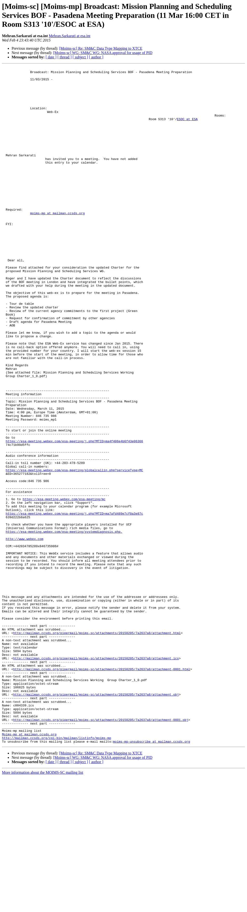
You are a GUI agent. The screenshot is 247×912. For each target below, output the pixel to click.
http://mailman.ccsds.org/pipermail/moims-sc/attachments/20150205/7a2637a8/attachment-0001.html (101, 790)
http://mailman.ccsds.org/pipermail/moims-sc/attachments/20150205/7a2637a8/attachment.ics (96, 777)
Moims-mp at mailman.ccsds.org (29, 868)
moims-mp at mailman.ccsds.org (57, 243)
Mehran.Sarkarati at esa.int (69, 36)
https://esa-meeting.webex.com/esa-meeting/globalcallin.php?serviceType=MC (74, 551)
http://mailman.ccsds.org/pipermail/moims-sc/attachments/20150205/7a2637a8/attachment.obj (96, 820)
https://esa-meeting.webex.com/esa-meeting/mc (64, 586)
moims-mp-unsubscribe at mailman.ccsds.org (151, 877)
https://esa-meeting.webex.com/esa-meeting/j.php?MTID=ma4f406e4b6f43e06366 (74, 516)
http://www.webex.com (24, 633)
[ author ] (96, 57)
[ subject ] (80, 57)
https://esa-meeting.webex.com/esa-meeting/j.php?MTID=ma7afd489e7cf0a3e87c (74, 603)
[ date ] (51, 57)
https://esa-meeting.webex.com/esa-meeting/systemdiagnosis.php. (64, 625)
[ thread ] (64, 57)
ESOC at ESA (187, 130)
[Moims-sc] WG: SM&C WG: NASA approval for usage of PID (102, 53)
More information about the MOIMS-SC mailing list (42, 908)
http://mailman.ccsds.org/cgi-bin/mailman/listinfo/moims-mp (56, 872)
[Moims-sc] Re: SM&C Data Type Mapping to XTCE (100, 48)
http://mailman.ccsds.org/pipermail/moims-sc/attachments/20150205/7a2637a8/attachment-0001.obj (100, 851)
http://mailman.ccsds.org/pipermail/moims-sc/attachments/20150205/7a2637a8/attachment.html (97, 746)
